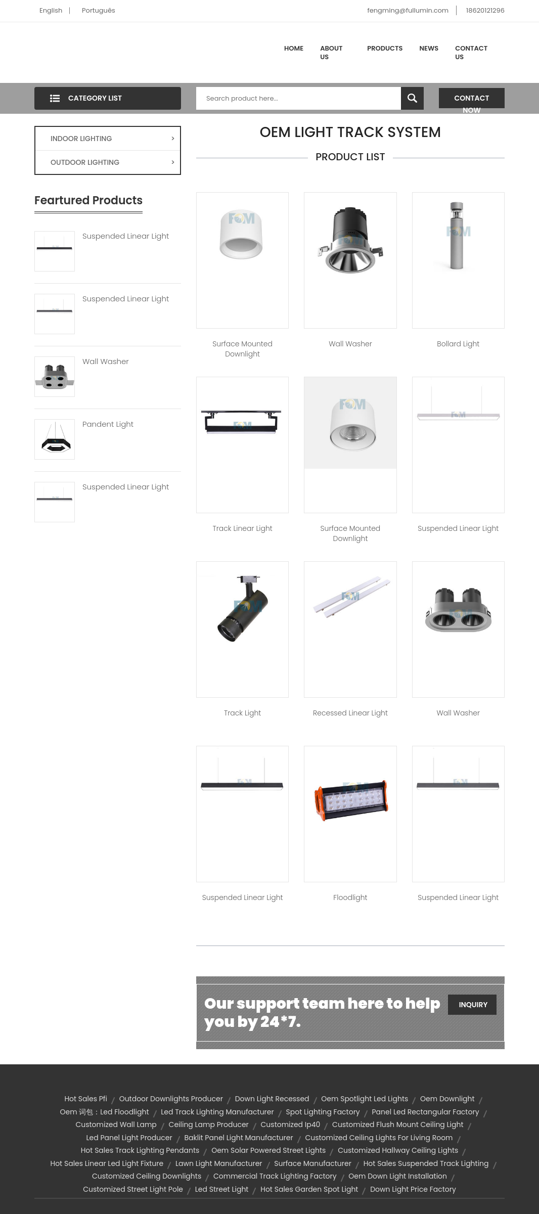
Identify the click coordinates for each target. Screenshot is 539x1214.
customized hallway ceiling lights (398, 1150)
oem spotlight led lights (364, 1099)
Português (98, 10)
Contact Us (471, 52)
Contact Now (472, 100)
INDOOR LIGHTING (113, 138)
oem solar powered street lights (268, 1150)
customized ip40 (291, 1124)
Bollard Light (458, 344)
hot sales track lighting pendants (140, 1150)
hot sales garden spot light (309, 1189)
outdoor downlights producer (171, 1099)
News (429, 48)
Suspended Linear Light (125, 236)
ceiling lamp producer (209, 1124)
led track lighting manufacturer (217, 1112)
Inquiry (473, 1005)
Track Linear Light (242, 528)
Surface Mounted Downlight (242, 349)
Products (384, 48)
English (50, 10)
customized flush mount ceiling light (397, 1124)
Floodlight (350, 897)
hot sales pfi (85, 1099)
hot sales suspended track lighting (426, 1163)
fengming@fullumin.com (407, 10)
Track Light (242, 713)
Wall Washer (105, 361)
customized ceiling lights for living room (379, 1138)
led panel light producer (129, 1138)
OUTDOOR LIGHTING (113, 162)
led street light (222, 1189)
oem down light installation (397, 1176)
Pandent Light (107, 424)
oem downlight (447, 1099)
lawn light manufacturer (218, 1163)
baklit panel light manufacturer (238, 1138)
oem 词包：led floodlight (104, 1112)
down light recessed (272, 1099)
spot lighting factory (323, 1112)
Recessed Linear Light (350, 713)
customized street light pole (133, 1189)
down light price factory (413, 1189)
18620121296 (485, 10)
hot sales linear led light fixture (106, 1163)
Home (293, 48)
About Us (331, 52)
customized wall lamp (115, 1124)
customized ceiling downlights (146, 1176)
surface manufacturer (312, 1163)
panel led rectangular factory (425, 1112)
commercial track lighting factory (275, 1176)
